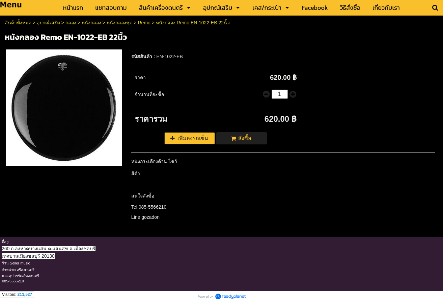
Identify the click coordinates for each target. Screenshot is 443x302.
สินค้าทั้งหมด (18, 22)
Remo (144, 22)
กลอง (70, 22)
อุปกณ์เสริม (48, 22)
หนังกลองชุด (120, 22)
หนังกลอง (91, 22)
